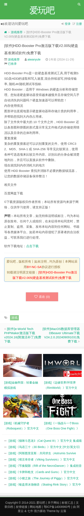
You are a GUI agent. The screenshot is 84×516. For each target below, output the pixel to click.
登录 (68, 23)
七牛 (30, 511)
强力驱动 (40, 511)
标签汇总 (67, 502)
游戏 (14, 317)
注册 (79, 23)
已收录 (12, 63)
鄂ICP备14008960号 (57, 506)
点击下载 (32, 246)
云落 (63, 511)
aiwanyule (34, 59)
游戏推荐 (17, 32)
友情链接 (21, 506)
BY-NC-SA (34, 267)
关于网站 (53, 502)
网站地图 (35, 506)
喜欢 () (42, 296)
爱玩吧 (40, 502)
